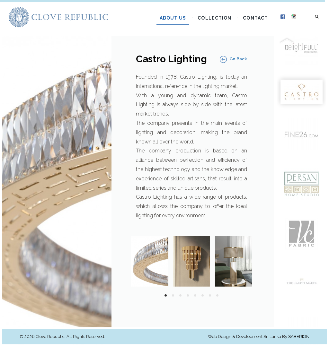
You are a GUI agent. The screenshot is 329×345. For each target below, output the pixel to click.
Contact (257, 19)
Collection (216, 19)
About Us (174, 19)
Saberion (298, 337)
